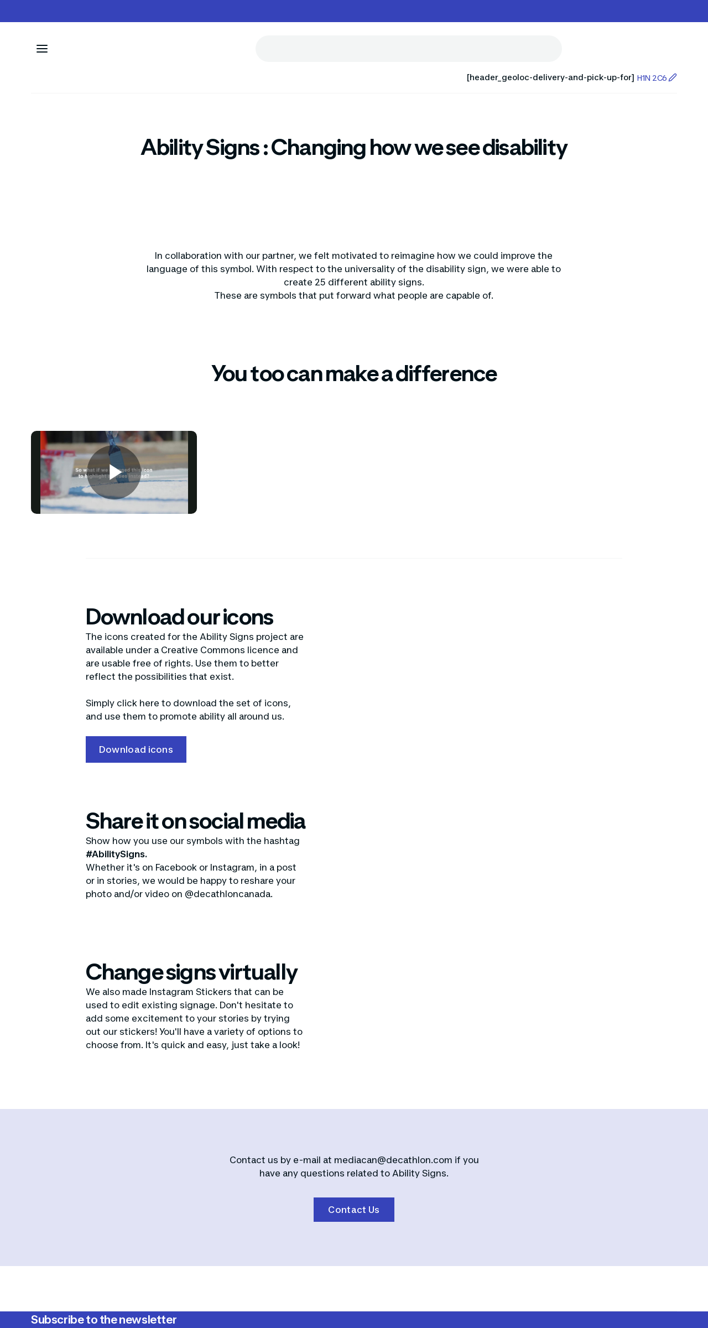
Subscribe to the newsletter (103, 1319)
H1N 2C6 (657, 77)
